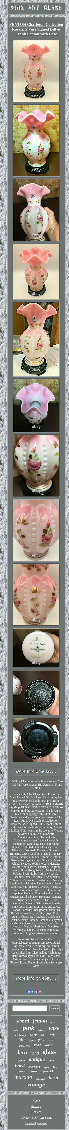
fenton (40, 1021)
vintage (36, 1084)
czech (50, 1040)
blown (33, 1071)
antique (37, 1059)
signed (22, 1021)
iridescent (24, 1045)
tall (55, 1066)
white (54, 1035)
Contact (36, 1111)
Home (36, 1100)
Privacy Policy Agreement (36, 1117)
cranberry (20, 1035)
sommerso (40, 1079)
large (49, 1045)
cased (21, 1071)
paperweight (47, 1071)
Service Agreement (36, 1123)
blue (22, 1040)
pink (28, 1027)
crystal (31, 1041)
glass (49, 1051)
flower (21, 1060)
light (51, 1060)
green (53, 1022)
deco (22, 1052)
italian (16, 1030)
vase (54, 1028)
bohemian (34, 1066)
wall (43, 1035)
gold (41, 1040)
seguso (46, 1067)
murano (23, 1077)
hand (35, 1053)
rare (33, 1034)
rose (37, 1045)
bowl (20, 1065)
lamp (53, 1077)
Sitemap (36, 1106)
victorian (41, 1030)
